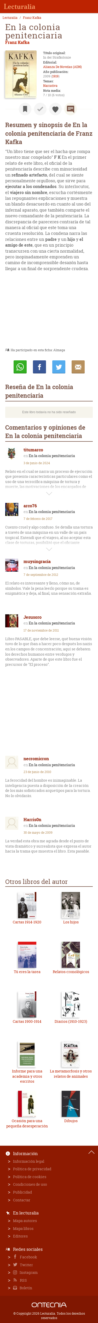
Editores (20, 1236)
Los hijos (71, 921)
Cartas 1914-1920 (27, 921)
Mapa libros (23, 1228)
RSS (23, 1280)
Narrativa (50, 85)
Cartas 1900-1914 (27, 1021)
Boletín (25, 1287)
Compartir (39, 366)
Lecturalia (10, 18)
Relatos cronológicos (71, 971)
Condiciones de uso (30, 1184)
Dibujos (71, 1120)
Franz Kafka (32, 18)
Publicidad (22, 1192)
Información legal (28, 1161)
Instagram (28, 1272)
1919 (55, 76)
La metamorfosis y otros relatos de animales (71, 1074)
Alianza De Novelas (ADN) (62, 67)
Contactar (21, 1199)
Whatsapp (20, 366)
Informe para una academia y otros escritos (27, 1076)
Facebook (28, 1256)
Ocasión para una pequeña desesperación (27, 1123)
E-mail (78, 366)
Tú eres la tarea (27, 971)
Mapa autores (25, 1220)
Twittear (58, 366)
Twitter (26, 1264)
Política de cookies (29, 1176)
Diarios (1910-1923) (71, 1021)
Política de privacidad (32, 1168)
